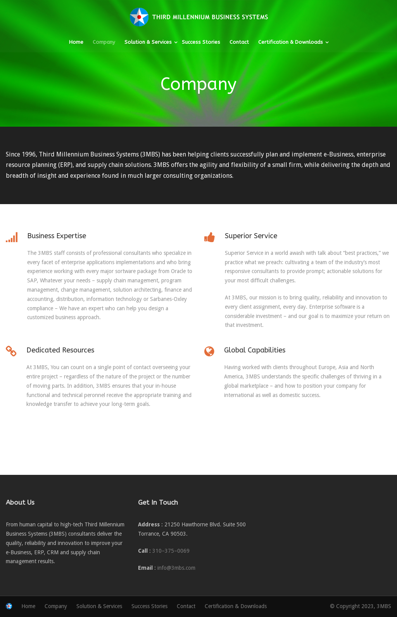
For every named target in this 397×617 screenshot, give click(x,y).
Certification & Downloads (290, 42)
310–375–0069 (171, 551)
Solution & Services (148, 42)
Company (104, 42)
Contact (239, 42)
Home (76, 42)
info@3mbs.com (176, 568)
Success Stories (201, 42)
